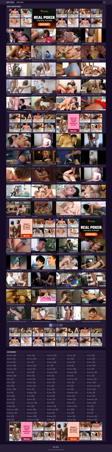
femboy (32, 382)
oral (71, 359)
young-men (92, 420)
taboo (91, 355)
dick (11, 416)
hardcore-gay (33, 420)
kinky (51, 376)
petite (71, 382)
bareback (12, 376)
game (31, 389)
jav (50, 365)
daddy (11, 406)
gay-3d (31, 399)
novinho (71, 355)
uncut (91, 376)
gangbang (32, 392)
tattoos (91, 362)
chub (11, 403)
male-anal (52, 406)
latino (51, 389)
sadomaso (72, 406)
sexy (71, 413)
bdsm (11, 382)
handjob (32, 409)
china (11, 396)
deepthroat (12, 413)
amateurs (12, 369)
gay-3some (32, 403)
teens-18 (92, 365)
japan (51, 359)
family (31, 376)
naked (51, 420)
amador (12, 362)
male (51, 403)
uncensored (92, 372)
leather (51, 392)
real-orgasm (73, 392)
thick (91, 369)
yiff (90, 413)
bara (11, 372)
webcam (92, 403)
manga (51, 413)
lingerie (51, 399)
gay (31, 396)
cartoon (12, 389)
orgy (71, 365)
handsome (32, 413)
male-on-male (53, 409)
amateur (12, 365)
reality (71, 396)
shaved (71, 416)
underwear (92, 379)
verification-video (94, 386)
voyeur (91, 396)
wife (91, 406)
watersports (92, 399)
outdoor (72, 369)
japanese (52, 362)
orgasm (71, 362)
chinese (11, 399)
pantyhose (72, 372)
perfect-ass (72, 379)
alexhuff (12, 359)
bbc (11, 379)
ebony (31, 355)
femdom (32, 386)
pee (70, 376)
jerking (51, 369)
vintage (91, 392)
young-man (92, 416)
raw (71, 389)
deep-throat (13, 409)
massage (52, 416)
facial (31, 372)
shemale (72, 420)
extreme (32, 369)
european (32, 365)
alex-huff (12, 355)
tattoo (91, 359)
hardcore (32, 416)
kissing (51, 379)
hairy (31, 406)
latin (51, 386)
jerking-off (52, 372)
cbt (10, 392)
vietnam (92, 389)
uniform (92, 382)
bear (11, 386)
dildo (11, 420)
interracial (52, 355)
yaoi (91, 409)
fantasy (31, 379)
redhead (72, 399)
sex (71, 409)
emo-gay (32, 359)
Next (61, 325)
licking (51, 396)
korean (51, 382)
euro (31, 362)
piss (71, 386)
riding (71, 403)
